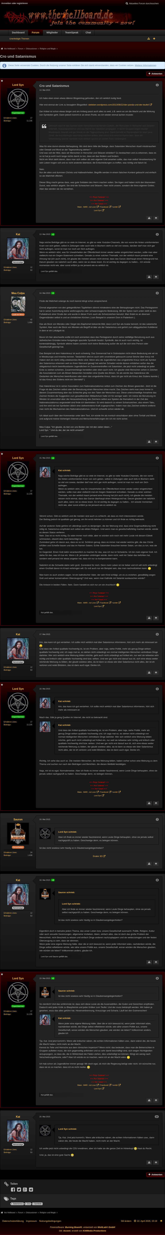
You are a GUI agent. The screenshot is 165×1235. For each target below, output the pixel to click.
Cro (28, 1204)
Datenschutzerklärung (13, 1221)
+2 (53, 880)
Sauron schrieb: (66, 892)
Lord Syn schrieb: (67, 832)
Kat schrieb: (64, 470)
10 (157, 1117)
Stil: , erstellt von (82, 1230)
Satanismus (18, 1204)
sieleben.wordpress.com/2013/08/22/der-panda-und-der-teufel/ (118, 104)
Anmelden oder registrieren (14, 3)
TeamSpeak (71, 32)
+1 (53, 234)
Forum (35, 32)
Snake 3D (97, 856)
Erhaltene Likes (10, 118)
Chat (88, 32)
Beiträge (7, 121)
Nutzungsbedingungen (50, 1221)
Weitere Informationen (145, 65)
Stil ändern (126, 1221)
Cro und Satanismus (18, 56)
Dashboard (18, 32)
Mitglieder (52, 32)
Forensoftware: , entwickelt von (82, 1227)
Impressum (31, 1221)
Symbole (38, 1204)
